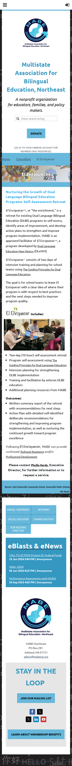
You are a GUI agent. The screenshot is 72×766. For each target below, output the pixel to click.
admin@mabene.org (36, 656)
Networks (43, 509)
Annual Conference (18, 509)
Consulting (23, 159)
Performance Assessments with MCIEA (32, 578)
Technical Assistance (32, 452)
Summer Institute (44, 519)
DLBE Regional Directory (18, 528)
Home (6, 159)
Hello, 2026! (16, 566)
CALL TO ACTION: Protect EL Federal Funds (35, 555)
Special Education (18, 519)
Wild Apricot (35, 761)
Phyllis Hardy (39, 465)
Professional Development (21, 457)
